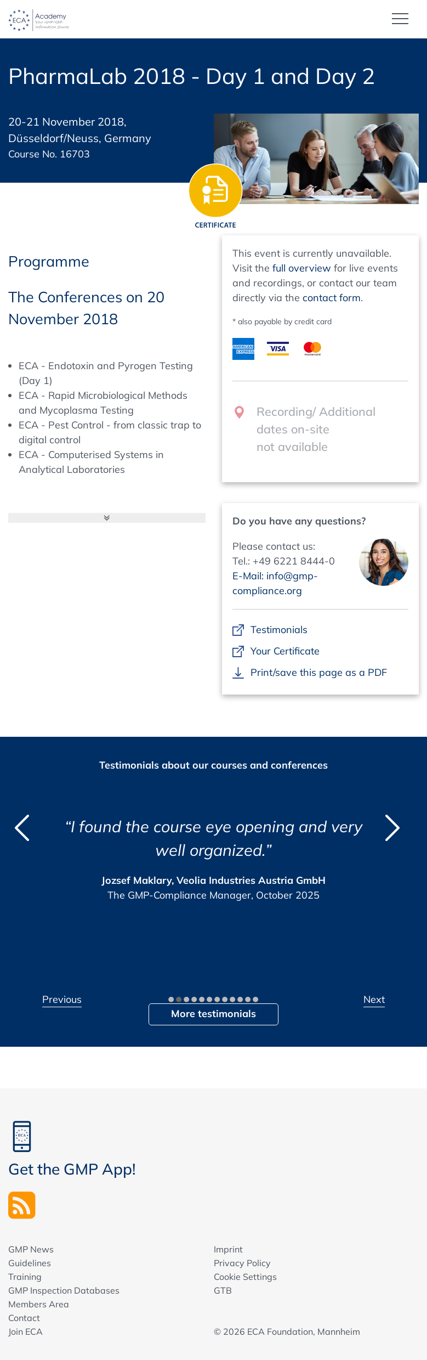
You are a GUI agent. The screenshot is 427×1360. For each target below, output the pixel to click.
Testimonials (279, 629)
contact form (332, 297)
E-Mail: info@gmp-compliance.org (275, 583)
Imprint (228, 1249)
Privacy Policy (242, 1262)
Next (374, 999)
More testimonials (213, 1013)
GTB (223, 1290)
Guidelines (29, 1262)
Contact (24, 1317)
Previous (62, 999)
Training (25, 1276)
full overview (301, 268)
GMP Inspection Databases (63, 1290)
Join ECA (25, 1331)
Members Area (38, 1304)
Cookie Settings (245, 1276)
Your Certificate (285, 651)
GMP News (31, 1249)
